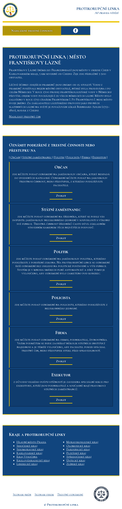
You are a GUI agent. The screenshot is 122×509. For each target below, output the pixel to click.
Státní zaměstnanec (37, 157)
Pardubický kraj (78, 449)
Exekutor (99, 157)
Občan (15, 157)
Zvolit (61, 196)
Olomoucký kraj (78, 446)
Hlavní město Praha (31, 442)
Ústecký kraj (75, 460)
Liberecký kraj (27, 464)
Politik (59, 157)
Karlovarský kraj (29, 453)
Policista (73, 157)
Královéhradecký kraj (33, 460)
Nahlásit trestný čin (25, 116)
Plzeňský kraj (76, 453)
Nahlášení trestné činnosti (31, 31)
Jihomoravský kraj (30, 449)
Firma (86, 157)
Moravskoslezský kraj (82, 442)
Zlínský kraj (75, 464)
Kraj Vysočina (27, 457)
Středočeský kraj (79, 457)
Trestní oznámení (70, 494)
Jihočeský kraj (27, 446)
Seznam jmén (22, 494)
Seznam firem (44, 494)
